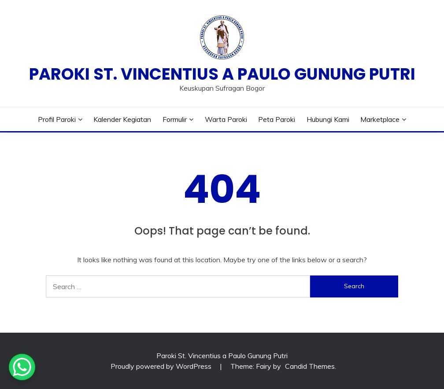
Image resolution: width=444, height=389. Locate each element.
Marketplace (380, 119)
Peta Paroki (276, 119)
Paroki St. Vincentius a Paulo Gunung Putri (222, 73)
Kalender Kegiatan (122, 119)
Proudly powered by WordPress (162, 366)
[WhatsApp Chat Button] (22, 367)
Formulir (175, 119)
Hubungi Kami (328, 119)
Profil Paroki (57, 119)
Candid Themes (310, 366)
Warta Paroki (226, 119)
